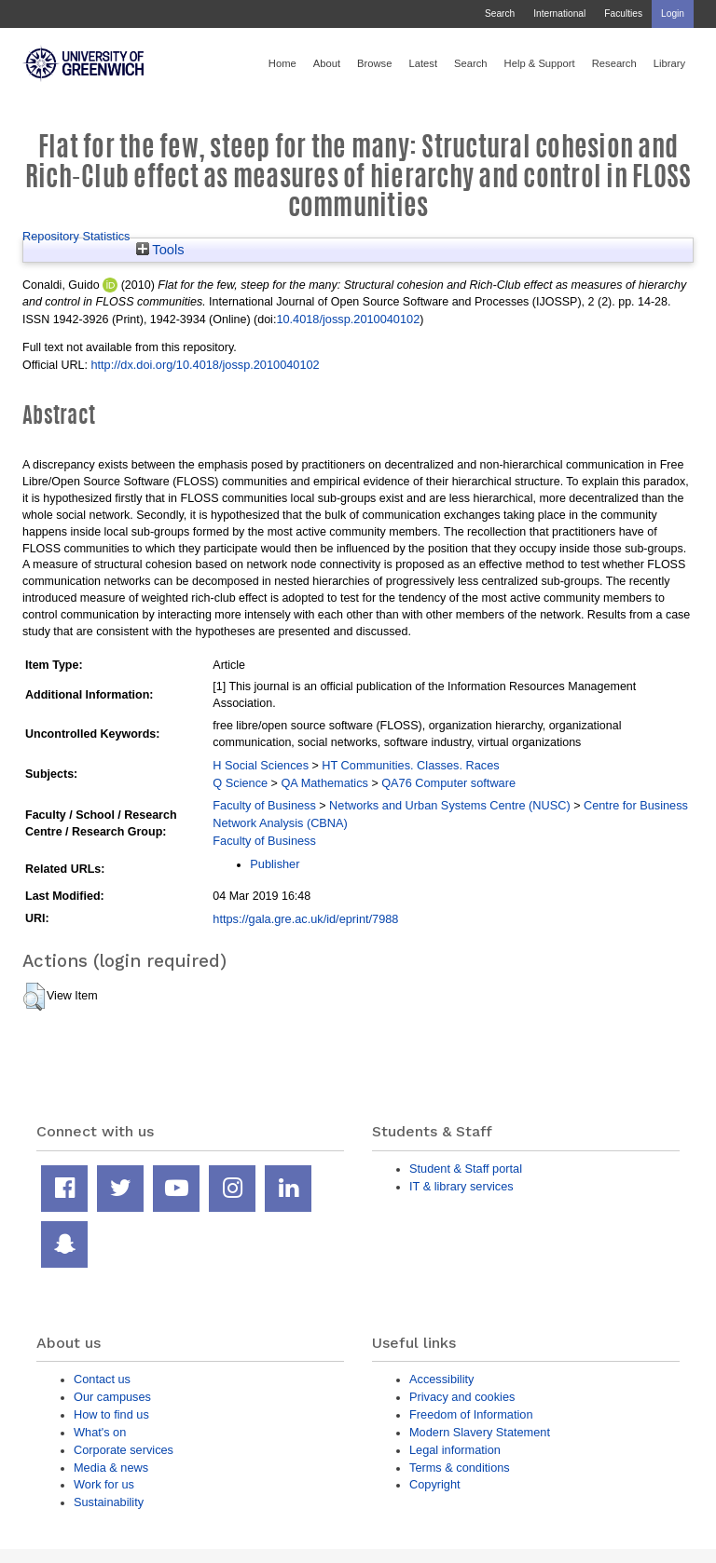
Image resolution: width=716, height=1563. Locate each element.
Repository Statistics (76, 236)
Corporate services (123, 1450)
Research (614, 63)
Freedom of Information (471, 1414)
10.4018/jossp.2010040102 (348, 319)
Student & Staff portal (465, 1169)
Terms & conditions (459, 1468)
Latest (422, 63)
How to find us (111, 1414)
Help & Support (539, 63)
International (559, 13)
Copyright (435, 1484)
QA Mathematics (324, 783)
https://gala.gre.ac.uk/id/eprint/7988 (305, 919)
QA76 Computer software (448, 783)
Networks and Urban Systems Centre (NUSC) (450, 805)
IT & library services (461, 1186)
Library (669, 63)
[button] (34, 997)
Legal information (455, 1450)
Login (672, 13)
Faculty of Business (264, 805)
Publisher (274, 864)
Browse (374, 63)
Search (500, 13)
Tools (160, 249)
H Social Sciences (261, 765)
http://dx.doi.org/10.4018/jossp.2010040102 (204, 365)
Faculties (623, 13)
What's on (100, 1432)
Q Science (240, 783)
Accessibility (441, 1379)
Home (282, 63)
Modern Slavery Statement (479, 1432)
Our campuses (112, 1397)
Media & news (111, 1468)
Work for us (104, 1484)
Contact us (102, 1379)
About (326, 63)
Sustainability (109, 1502)
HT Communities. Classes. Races (410, 765)
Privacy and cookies (462, 1397)
